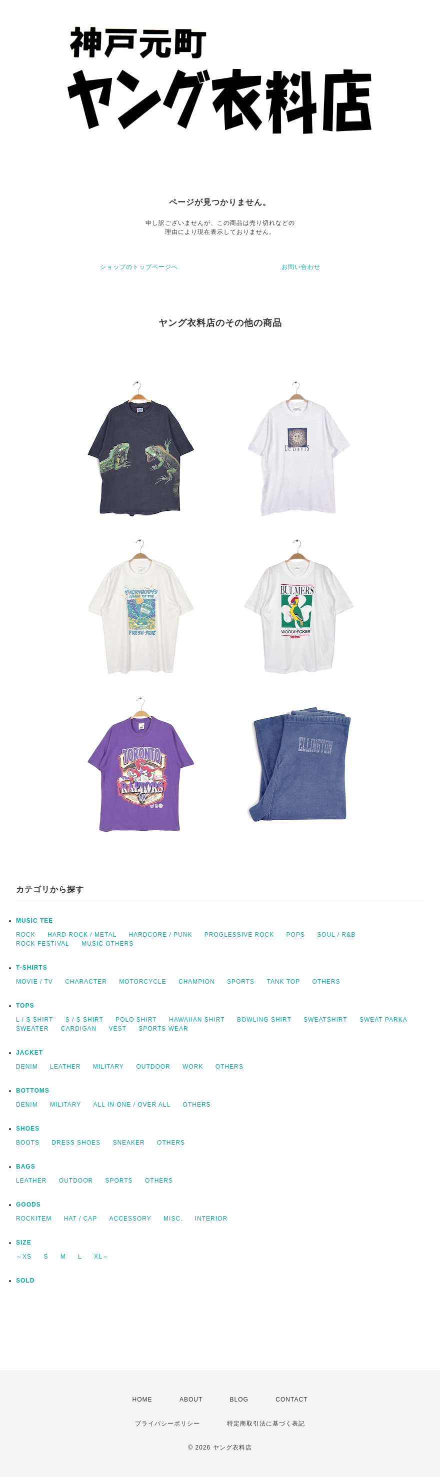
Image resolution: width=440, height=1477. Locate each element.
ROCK (26, 934)
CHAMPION (196, 981)
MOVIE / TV (34, 981)
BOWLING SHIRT (264, 1019)
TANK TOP (283, 981)
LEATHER (65, 1066)
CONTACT (292, 1399)
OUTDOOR (153, 1066)
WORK (192, 1066)
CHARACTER (86, 981)
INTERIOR (211, 1218)
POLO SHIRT (136, 1019)
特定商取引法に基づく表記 (266, 1423)
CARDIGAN (78, 1028)
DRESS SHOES (76, 1142)
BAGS (26, 1166)
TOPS (25, 1005)
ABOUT (191, 1399)
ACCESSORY (131, 1218)
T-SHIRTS (32, 967)
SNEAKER (128, 1142)
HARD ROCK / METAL (82, 934)
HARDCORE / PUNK (160, 934)
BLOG (239, 1399)
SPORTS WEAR (163, 1028)
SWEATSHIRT (326, 1019)
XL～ (101, 1256)
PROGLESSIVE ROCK (239, 934)
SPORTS (240, 981)
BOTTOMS (33, 1090)
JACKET (29, 1052)
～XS (24, 1256)
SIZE (24, 1242)
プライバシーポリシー (167, 1423)
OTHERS (326, 981)
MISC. (173, 1218)
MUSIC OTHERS (108, 943)
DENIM (27, 1066)
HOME (142, 1399)
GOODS (28, 1204)
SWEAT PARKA (384, 1019)
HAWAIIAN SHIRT (197, 1019)
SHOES (28, 1128)
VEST (117, 1028)
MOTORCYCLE (142, 981)
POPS (295, 934)
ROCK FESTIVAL (43, 943)
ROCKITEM (34, 1218)
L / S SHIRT (34, 1019)
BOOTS (28, 1142)
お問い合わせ (301, 266)
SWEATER (32, 1028)
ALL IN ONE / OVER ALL (132, 1104)
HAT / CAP (81, 1218)
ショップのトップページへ (139, 266)
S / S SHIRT (85, 1019)
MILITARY (108, 1066)
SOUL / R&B (336, 934)
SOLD (25, 1280)
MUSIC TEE (34, 920)
